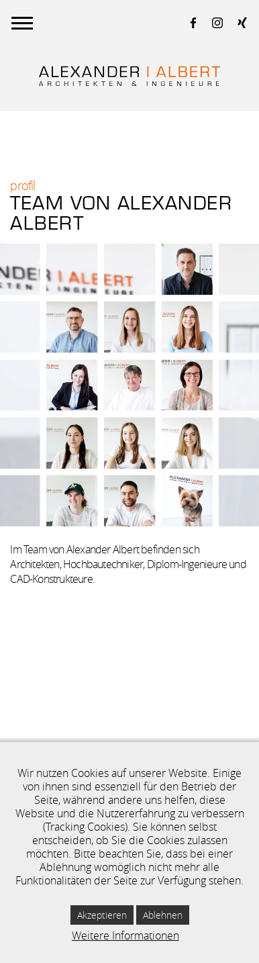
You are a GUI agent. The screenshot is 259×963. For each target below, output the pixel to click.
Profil (22, 185)
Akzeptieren (102, 915)
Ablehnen (163, 915)
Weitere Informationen (125, 935)
